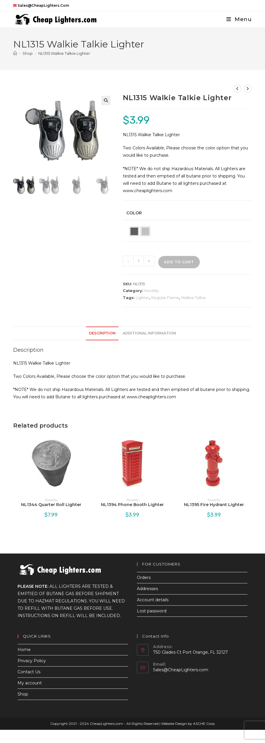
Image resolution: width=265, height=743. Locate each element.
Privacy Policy (32, 660)
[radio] (134, 231)
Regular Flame (165, 297)
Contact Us (29, 671)
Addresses (147, 588)
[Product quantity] (138, 261)
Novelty (151, 290)
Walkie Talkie (193, 297)
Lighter (142, 297)
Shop (23, 694)
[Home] (15, 53)
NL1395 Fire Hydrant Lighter (214, 504)
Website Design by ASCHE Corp (188, 723)
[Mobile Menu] (237, 19)
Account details (152, 599)
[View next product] (248, 89)
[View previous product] (237, 89)
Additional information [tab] (149, 333)
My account (30, 683)
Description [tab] (102, 333)
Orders (144, 577)
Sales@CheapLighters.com (180, 669)
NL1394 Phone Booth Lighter (132, 504)
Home (24, 649)
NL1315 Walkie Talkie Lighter (64, 53)
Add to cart (179, 262)
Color (134, 213)
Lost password (151, 611)
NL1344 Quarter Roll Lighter (51, 504)
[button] (106, 100)
